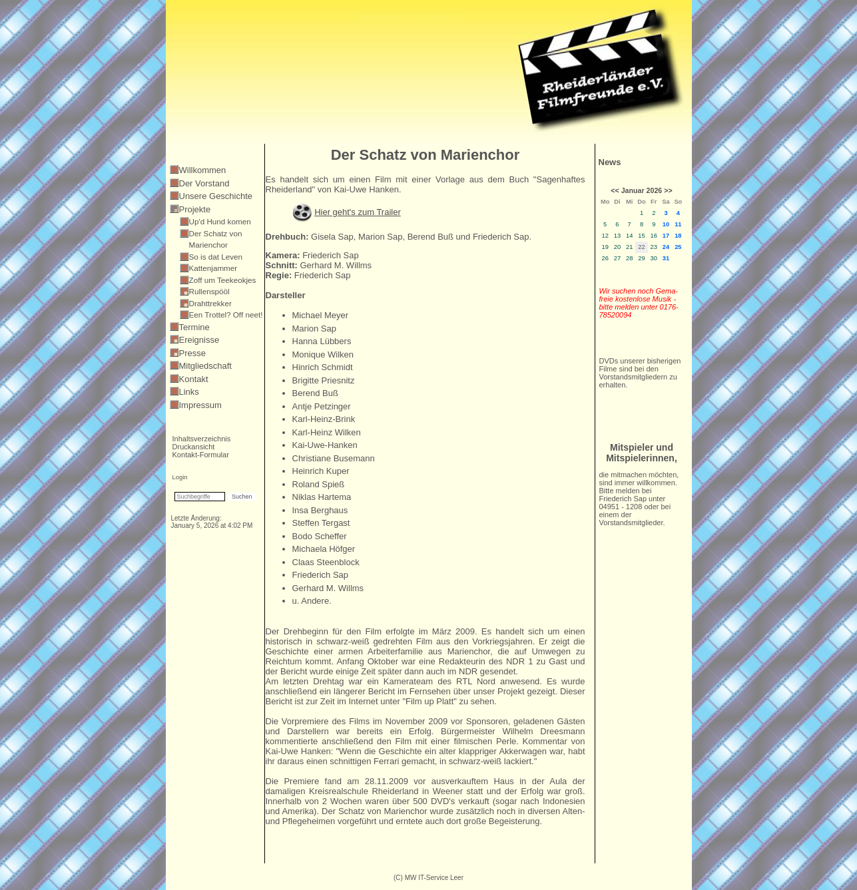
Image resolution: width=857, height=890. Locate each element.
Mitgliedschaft (205, 366)
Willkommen (202, 170)
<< (615, 190)
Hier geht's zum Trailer (357, 212)
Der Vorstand (204, 183)
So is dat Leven (216, 256)
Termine (194, 327)
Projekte (195, 209)
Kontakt (193, 379)
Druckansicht (193, 447)
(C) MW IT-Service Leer (428, 877)
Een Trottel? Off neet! (226, 314)
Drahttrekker (210, 303)
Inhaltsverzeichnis (201, 439)
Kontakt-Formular (200, 455)
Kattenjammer (213, 268)
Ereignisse (199, 340)
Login (180, 477)
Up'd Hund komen (220, 221)
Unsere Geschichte (216, 196)
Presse (192, 353)
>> (668, 190)
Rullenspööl (209, 291)
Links (189, 392)
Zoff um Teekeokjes (222, 280)
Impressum (200, 405)
